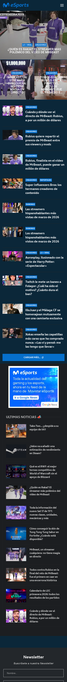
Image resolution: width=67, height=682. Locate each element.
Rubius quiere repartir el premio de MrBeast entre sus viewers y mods (42, 140)
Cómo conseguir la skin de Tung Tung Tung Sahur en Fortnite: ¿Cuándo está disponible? (44, 534)
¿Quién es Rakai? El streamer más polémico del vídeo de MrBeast (34, 51)
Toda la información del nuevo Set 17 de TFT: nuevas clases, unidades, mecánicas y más (44, 513)
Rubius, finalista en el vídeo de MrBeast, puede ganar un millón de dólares (44, 164)
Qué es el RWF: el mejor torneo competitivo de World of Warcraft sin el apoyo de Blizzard (43, 472)
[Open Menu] (62, 5)
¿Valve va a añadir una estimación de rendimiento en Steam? (45, 449)
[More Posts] (33, 357)
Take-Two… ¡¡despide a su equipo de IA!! (44, 427)
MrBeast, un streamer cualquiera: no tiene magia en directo (17, 85)
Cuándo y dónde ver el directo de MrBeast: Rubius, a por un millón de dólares (44, 116)
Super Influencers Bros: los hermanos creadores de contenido (43, 189)
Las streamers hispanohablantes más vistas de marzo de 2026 (42, 213)
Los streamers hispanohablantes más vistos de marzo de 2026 (42, 240)
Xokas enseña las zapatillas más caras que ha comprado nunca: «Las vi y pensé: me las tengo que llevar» (44, 341)
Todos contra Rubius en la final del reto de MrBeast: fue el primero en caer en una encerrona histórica (51, 85)
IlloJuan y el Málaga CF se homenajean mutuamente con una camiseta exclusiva (43, 317)
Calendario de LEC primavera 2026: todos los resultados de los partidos (44, 594)
